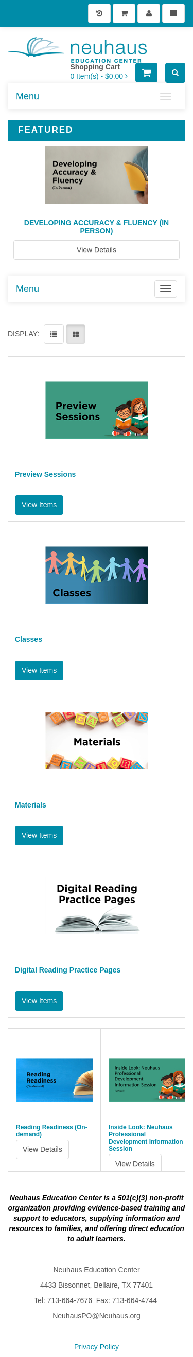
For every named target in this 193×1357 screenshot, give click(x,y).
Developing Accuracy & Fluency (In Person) (96, 226)
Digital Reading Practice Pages (67, 970)
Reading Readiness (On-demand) (51, 1131)
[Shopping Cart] (124, 13)
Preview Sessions (45, 475)
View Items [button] (39, 505)
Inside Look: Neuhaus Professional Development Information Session (146, 1138)
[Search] (175, 73)
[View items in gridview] (75, 334)
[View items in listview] (54, 334)
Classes (28, 640)
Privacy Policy (96, 1347)
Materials (30, 805)
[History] (99, 13)
